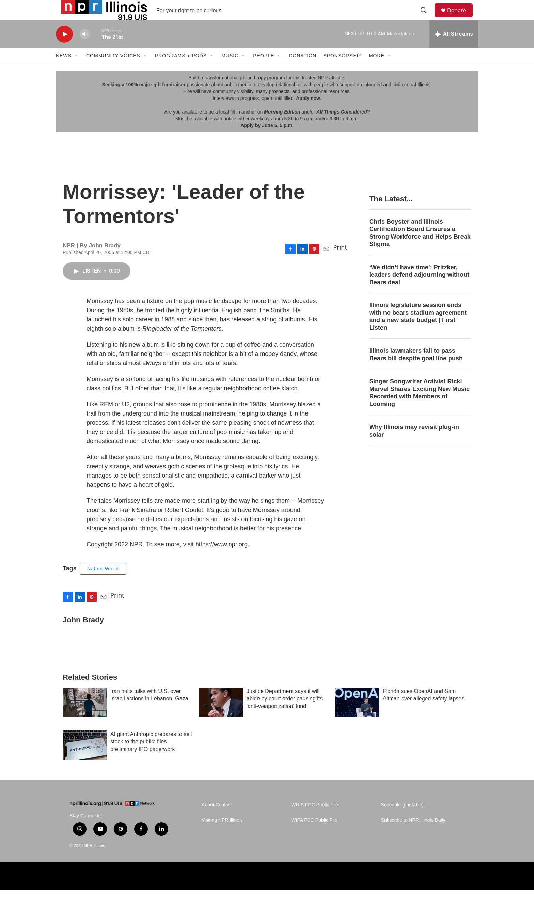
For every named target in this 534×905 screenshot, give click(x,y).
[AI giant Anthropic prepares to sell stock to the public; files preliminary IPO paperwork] (85, 760)
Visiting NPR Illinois (222, 835)
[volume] (85, 49)
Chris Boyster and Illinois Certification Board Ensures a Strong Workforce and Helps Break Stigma (420, 248)
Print (340, 262)
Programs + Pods (181, 71)
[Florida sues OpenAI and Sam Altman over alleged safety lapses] (357, 717)
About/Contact (217, 820)
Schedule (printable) (402, 820)
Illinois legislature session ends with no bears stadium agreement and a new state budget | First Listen (418, 331)
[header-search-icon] (426, 18)
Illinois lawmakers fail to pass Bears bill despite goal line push (416, 370)
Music (229, 71)
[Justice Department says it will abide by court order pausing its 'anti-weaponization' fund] (221, 717)
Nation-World (103, 584)
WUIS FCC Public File (314, 820)
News (64, 71)
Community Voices (113, 71)
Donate (460, 17)
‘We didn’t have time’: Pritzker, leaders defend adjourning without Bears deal (419, 290)
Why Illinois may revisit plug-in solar (414, 446)
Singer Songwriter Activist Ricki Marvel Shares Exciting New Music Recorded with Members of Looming (419, 408)
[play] (64, 50)
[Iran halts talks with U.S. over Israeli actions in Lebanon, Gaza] (85, 717)
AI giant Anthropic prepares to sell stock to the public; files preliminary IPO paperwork (151, 756)
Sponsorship (342, 71)
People (263, 71)
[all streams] (453, 49)
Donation (302, 71)
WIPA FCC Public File (314, 835)
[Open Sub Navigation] (76, 71)
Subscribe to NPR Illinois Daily (413, 835)
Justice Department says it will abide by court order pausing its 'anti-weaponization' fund (285, 714)
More (376, 71)
